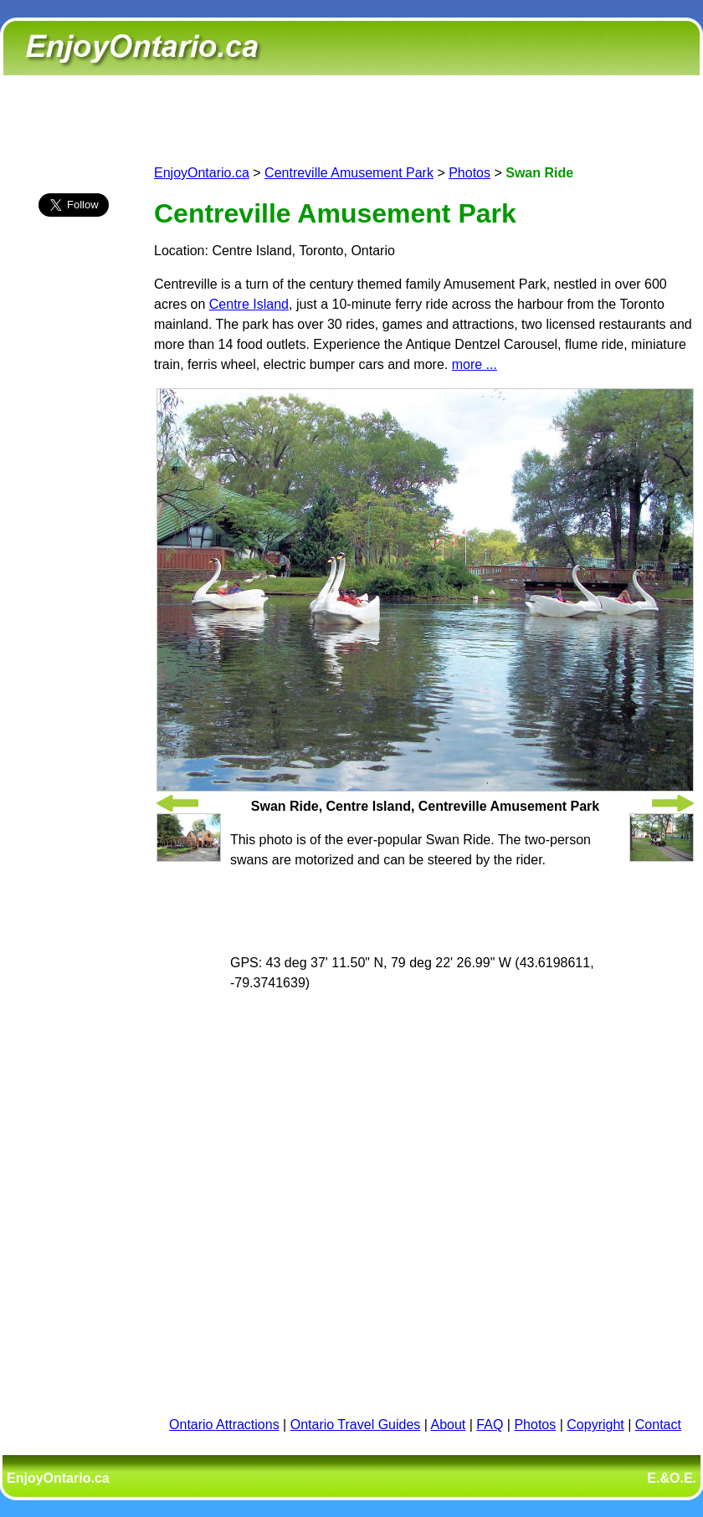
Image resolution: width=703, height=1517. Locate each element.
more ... (474, 364)
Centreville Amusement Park (349, 173)
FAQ (489, 1424)
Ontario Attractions (224, 1424)
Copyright (595, 1424)
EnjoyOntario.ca (201, 173)
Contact (658, 1424)
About (448, 1424)
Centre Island (249, 304)
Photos (469, 173)
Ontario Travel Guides (355, 1424)
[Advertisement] (74, 525)
